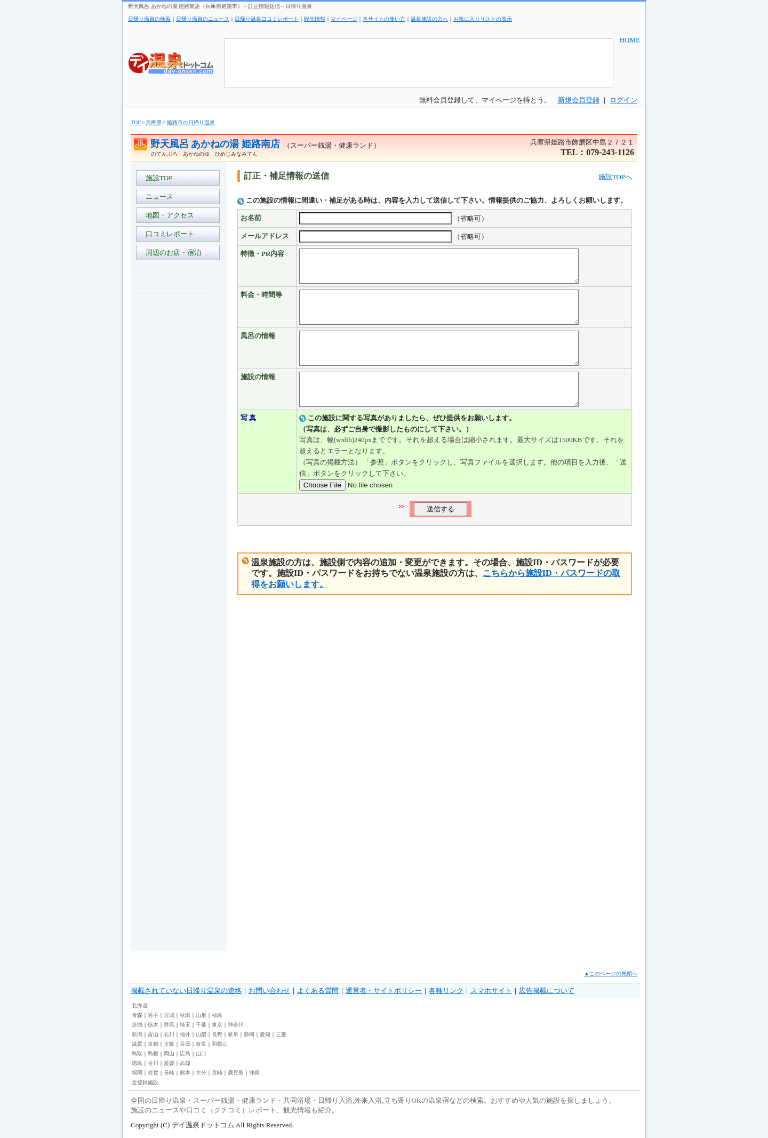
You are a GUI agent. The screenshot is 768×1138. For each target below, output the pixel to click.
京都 (153, 1044)
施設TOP (157, 178)
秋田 (185, 1015)
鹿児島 (236, 1073)
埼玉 (185, 1025)
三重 (281, 1034)
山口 (201, 1053)
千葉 (201, 1025)
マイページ (344, 19)
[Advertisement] (178, 461)
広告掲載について (546, 991)
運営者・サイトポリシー (384, 991)
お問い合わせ (269, 991)
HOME (630, 40)
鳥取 (137, 1053)
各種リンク (446, 991)
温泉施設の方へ (429, 19)
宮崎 (217, 1073)
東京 (217, 1025)
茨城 (137, 1025)
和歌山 (220, 1044)
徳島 (137, 1063)
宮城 (169, 1015)
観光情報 (314, 19)
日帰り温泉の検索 (149, 19)
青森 (137, 1015)
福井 (185, 1034)
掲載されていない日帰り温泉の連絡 (186, 991)
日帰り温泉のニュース (202, 19)
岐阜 (233, 1034)
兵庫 (185, 1044)
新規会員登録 (578, 100)
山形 (201, 1015)
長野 (217, 1034)
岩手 (153, 1015)
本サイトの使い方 (384, 19)
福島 (217, 1015)
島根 (153, 1053)
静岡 (249, 1034)
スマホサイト (491, 991)
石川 (169, 1034)
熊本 (185, 1073)
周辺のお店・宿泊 (171, 253)
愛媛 (169, 1063)
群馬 (169, 1025)
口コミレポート (168, 234)
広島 (185, 1053)
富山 (153, 1034)
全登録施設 (145, 1082)
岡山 (169, 1053)
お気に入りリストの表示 (482, 19)
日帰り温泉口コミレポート (267, 19)
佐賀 (153, 1073)
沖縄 (254, 1073)
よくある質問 (318, 991)
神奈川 (236, 1025)
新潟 (137, 1034)
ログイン (623, 100)
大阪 (169, 1044)
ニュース (157, 197)
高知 (185, 1063)
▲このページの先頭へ (610, 973)
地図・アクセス (168, 215)
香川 (153, 1063)
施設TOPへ (615, 177)
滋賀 (137, 1044)
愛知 (265, 1034)
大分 (201, 1073)
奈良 (201, 1044)
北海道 (140, 1005)
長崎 (169, 1073)
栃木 (153, 1025)
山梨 (201, 1034)
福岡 (137, 1073)
